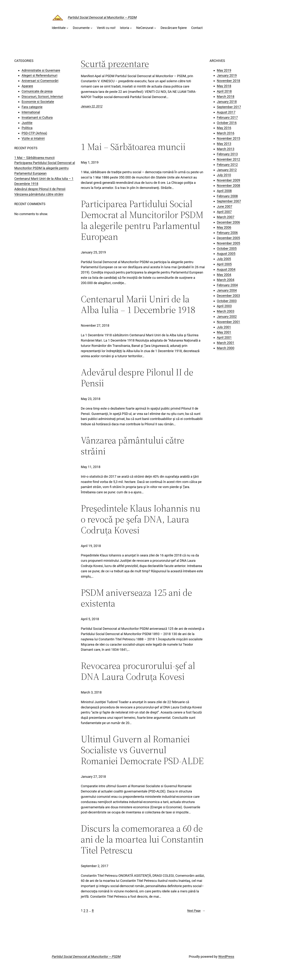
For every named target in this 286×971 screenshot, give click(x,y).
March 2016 (225, 133)
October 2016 (227, 123)
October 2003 (227, 301)
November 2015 (228, 138)
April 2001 (224, 337)
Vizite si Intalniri (33, 138)
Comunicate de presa (37, 91)
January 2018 (227, 102)
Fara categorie (32, 107)
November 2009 (228, 180)
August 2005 (226, 253)
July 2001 (224, 327)
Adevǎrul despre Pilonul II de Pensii (39, 189)
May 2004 (224, 275)
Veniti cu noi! (106, 28)
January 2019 (227, 75)
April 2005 (224, 264)
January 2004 (227, 290)
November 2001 (228, 322)
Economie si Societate (38, 102)
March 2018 (225, 96)
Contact (197, 28)
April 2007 (224, 212)
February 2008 (227, 196)
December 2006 (228, 222)
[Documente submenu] (91, 28)
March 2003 (225, 311)
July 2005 (224, 259)
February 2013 (227, 154)
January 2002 (227, 316)
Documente (81, 28)
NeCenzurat (144, 28)
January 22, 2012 (92, 106)
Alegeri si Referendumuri (39, 75)
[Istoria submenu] (131, 28)
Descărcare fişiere (174, 28)
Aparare (27, 86)
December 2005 (228, 238)
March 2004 (225, 280)
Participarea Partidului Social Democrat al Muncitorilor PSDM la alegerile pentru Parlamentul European (44, 168)
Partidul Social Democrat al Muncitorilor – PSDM (102, 17)
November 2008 (228, 185)
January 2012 (227, 170)
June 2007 (224, 206)
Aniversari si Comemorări (40, 81)
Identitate (59, 28)
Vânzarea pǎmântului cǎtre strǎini (38, 194)
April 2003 (224, 306)
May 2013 (224, 144)
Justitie (27, 123)
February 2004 (227, 285)
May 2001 (224, 332)
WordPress (226, 956)
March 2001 (225, 343)
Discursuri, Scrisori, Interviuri (42, 96)
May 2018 (224, 86)
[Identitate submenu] (67, 28)
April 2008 (224, 191)
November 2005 (228, 243)
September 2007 (229, 201)
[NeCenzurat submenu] (155, 28)
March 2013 (225, 149)
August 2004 (226, 269)
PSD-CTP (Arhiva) (34, 133)
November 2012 (228, 159)
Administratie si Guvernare (41, 70)
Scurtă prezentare (115, 63)
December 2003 (228, 296)
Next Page (196, 910)
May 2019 (224, 70)
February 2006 (227, 233)
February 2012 (227, 165)
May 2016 (224, 128)
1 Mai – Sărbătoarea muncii (34, 158)
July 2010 (224, 175)
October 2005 (227, 248)
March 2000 (225, 348)
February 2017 (227, 117)
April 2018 (224, 91)
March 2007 (225, 217)
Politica (27, 128)
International (31, 112)
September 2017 (229, 107)
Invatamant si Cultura (37, 117)
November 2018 (228, 81)
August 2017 (226, 112)
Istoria (124, 28)
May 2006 (224, 227)
